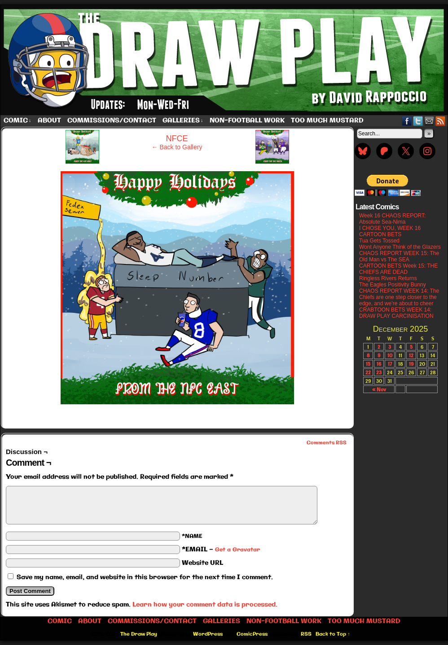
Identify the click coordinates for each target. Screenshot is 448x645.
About (49, 120)
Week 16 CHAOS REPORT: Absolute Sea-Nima (392, 218)
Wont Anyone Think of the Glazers (400, 247)
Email (429, 120)
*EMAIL (221, 549)
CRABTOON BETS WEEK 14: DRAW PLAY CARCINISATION (396, 313)
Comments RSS (327, 442)
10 (389, 355)
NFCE (177, 138)
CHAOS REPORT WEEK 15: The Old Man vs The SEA (399, 256)
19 (411, 363)
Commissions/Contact (111, 120)
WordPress (208, 634)
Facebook (407, 120)
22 (368, 372)
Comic (17, 120)
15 (368, 363)
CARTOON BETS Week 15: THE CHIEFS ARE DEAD (398, 269)
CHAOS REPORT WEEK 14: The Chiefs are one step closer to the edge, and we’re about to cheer (399, 297)
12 (411, 355)
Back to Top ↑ (333, 634)
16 (379, 363)
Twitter (418, 120)
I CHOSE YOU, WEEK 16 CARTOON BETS (390, 231)
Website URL (202, 562)
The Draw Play (138, 634)
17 (390, 363)
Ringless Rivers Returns (388, 278)
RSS (440, 120)
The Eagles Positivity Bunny (392, 284)
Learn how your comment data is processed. (204, 604)
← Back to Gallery (177, 147)
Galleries (183, 120)
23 (379, 372)
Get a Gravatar (237, 550)
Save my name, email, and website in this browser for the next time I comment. (145, 577)
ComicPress (252, 634)
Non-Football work (247, 120)
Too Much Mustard (327, 120)
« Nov (379, 389)
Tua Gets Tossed (379, 241)
